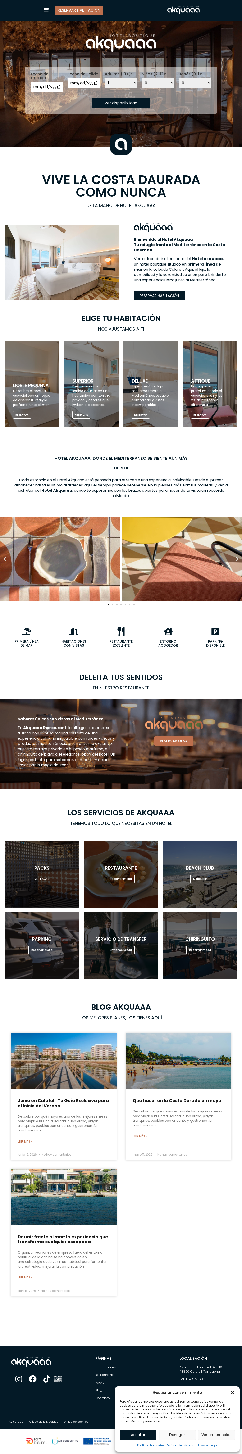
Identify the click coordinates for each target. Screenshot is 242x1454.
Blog (98, 1390)
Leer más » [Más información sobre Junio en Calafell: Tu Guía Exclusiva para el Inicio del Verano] (25, 1141)
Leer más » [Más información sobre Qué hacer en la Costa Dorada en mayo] (140, 1136)
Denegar (177, 1434)
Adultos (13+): (118, 74)
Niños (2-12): (154, 74)
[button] (232, 1392)
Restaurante (104, 1375)
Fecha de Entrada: (39, 76)
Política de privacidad (183, 1445)
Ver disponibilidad (121, 103)
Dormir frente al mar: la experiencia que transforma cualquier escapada (63, 1239)
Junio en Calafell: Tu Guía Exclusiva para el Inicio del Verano (63, 1103)
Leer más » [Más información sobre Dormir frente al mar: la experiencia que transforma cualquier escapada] (25, 1277)
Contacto (102, 1398)
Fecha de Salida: (83, 74)
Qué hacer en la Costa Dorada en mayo (177, 1100)
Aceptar (138, 1434)
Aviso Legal (209, 1445)
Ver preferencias (216, 1434)
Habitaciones (105, 1367)
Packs (99, 1382)
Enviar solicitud (121, 950)
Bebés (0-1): (190, 74)
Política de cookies (150, 1445)
